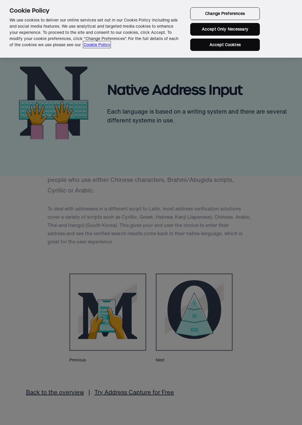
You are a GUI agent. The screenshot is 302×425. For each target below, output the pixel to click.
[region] (151, 29)
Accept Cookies (225, 44)
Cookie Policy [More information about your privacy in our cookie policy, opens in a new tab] (96, 44)
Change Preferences (225, 13)
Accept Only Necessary (225, 29)
